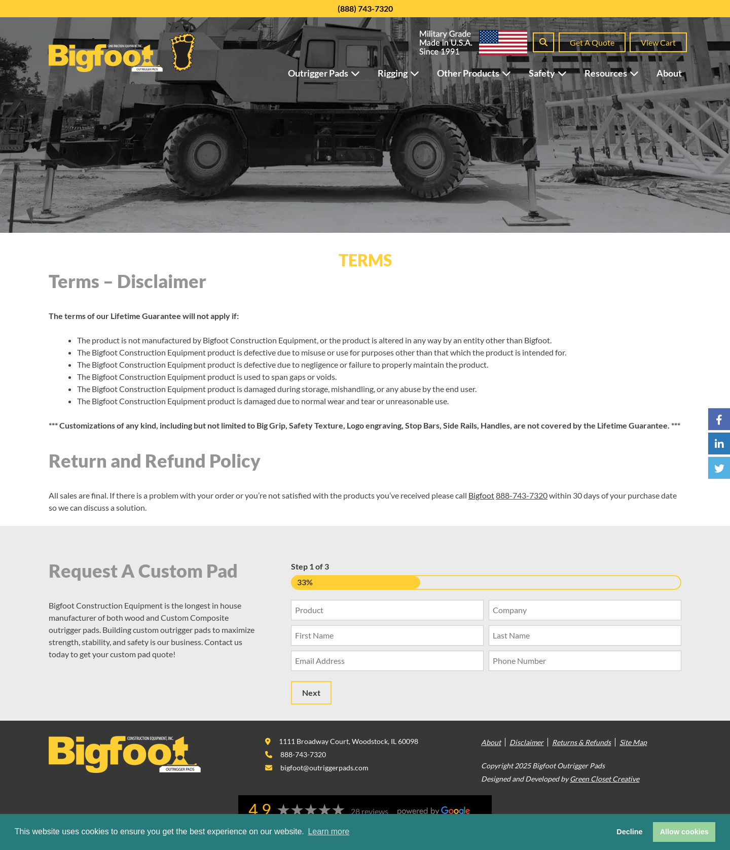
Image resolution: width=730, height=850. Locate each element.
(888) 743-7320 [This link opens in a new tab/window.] (365, 8)
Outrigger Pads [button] (329, 73)
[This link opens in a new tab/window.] (341, 741)
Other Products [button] (479, 73)
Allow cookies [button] (684, 832)
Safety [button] (553, 73)
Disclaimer (526, 742)
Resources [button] (617, 73)
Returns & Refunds (581, 742)
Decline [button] (629, 832)
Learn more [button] (328, 831)
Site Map (633, 742)
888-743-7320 (522, 495)
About (669, 73)
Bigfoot (481, 495)
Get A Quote (592, 42)
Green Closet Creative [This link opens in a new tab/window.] (604, 778)
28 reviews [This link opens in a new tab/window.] (369, 811)
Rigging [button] (403, 73)
